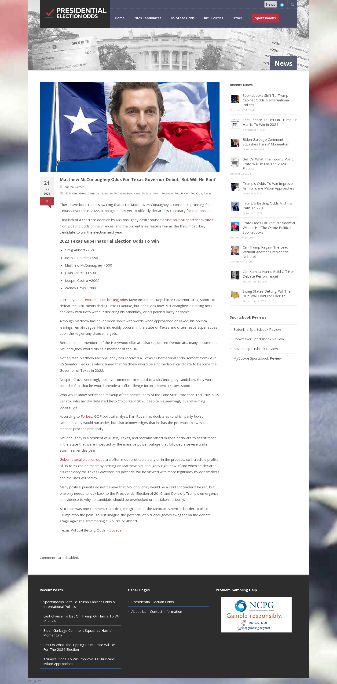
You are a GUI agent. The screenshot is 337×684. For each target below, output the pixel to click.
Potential (167, 193)
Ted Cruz (196, 193)
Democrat (94, 193)
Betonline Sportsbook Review (257, 329)
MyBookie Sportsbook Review (257, 358)
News (270, 4)
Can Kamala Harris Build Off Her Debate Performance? (268, 274)
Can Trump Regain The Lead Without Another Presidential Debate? (266, 252)
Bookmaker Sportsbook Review (258, 339)
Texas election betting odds (105, 299)
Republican (182, 193)
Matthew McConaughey (117, 193)
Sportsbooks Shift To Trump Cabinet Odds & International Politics (266, 100)
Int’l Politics (213, 18)
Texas (207, 193)
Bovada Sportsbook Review (255, 348)
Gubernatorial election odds (82, 459)
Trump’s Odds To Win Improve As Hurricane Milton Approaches (268, 185)
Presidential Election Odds (152, 601)
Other (237, 18)
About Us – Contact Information (156, 611)
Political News (151, 193)
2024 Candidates (76, 193)
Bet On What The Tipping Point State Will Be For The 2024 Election (268, 164)
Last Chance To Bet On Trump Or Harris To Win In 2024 (270, 122)
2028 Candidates (147, 18)
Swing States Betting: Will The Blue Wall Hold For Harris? (267, 293)
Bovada (115, 530)
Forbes (86, 416)
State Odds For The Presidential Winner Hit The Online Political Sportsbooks (269, 227)
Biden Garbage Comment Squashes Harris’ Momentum (266, 141)
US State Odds (182, 18)
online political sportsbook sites (187, 219)
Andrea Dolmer (74, 187)
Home (120, 18)
